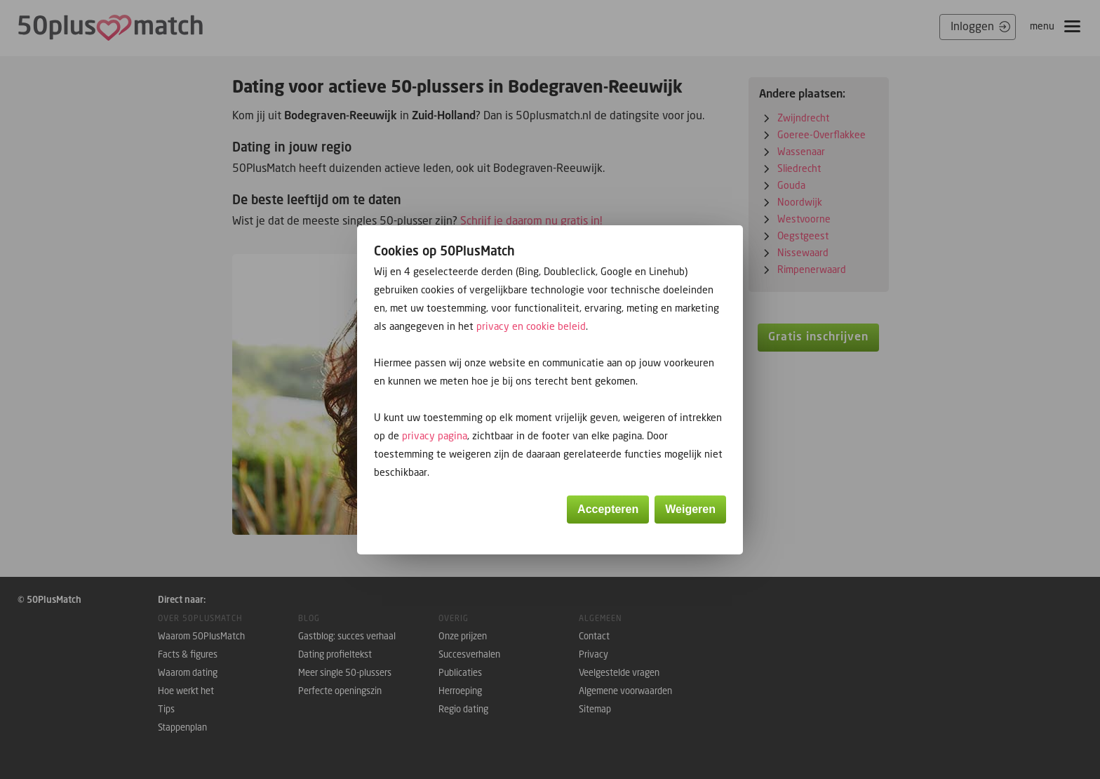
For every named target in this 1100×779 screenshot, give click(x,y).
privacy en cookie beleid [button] (531, 326)
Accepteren (607, 509)
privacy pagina (434, 435)
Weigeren (690, 509)
